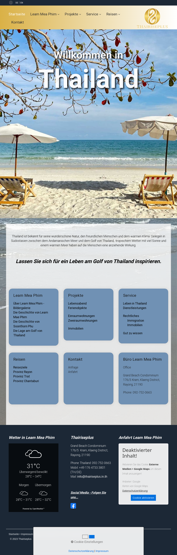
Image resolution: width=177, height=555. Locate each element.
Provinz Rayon (22, 372)
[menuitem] (18, 14)
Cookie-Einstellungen (72, 534)
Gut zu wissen (132, 333)
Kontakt (17, 22)
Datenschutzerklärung (135, 490)
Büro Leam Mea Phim (143, 378)
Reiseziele (20, 367)
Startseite (17, 14)
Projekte (73, 14)
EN (21, 3)
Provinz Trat (21, 376)
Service (93, 14)
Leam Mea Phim (44, 14)
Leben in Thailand (135, 303)
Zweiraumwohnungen (82, 320)
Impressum (27, 534)
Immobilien (75, 328)
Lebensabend (77, 303)
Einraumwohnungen (81, 316)
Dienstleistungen (134, 308)
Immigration (135, 320)
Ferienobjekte (77, 308)
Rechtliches (131, 316)
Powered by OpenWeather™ (33, 509)
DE (17, 3)
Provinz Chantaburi (26, 381)
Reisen (113, 14)
